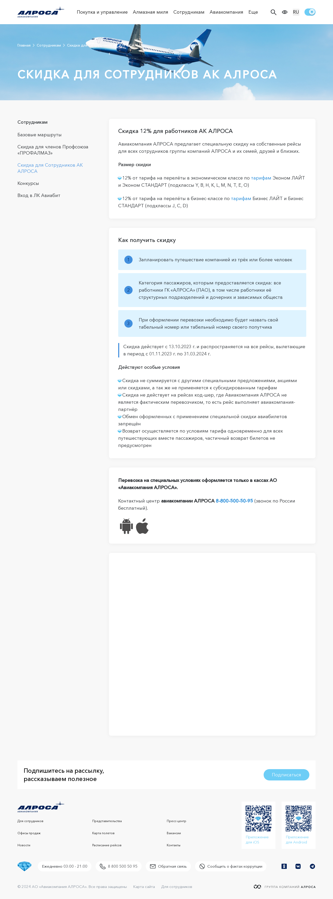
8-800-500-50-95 (234, 501)
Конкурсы (28, 183)
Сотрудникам (189, 12)
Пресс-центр (176, 821)
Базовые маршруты (39, 135)
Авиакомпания (226, 12)
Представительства (107, 821)
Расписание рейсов (107, 845)
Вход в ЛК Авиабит (38, 195)
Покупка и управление (102, 12)
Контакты (173, 845)
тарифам (261, 178)
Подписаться (286, 775)
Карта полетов (103, 833)
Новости (23, 845)
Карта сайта (144, 886)
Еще (253, 12)
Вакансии (174, 833)
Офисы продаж (29, 833)
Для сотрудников (30, 821)
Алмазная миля (150, 12)
